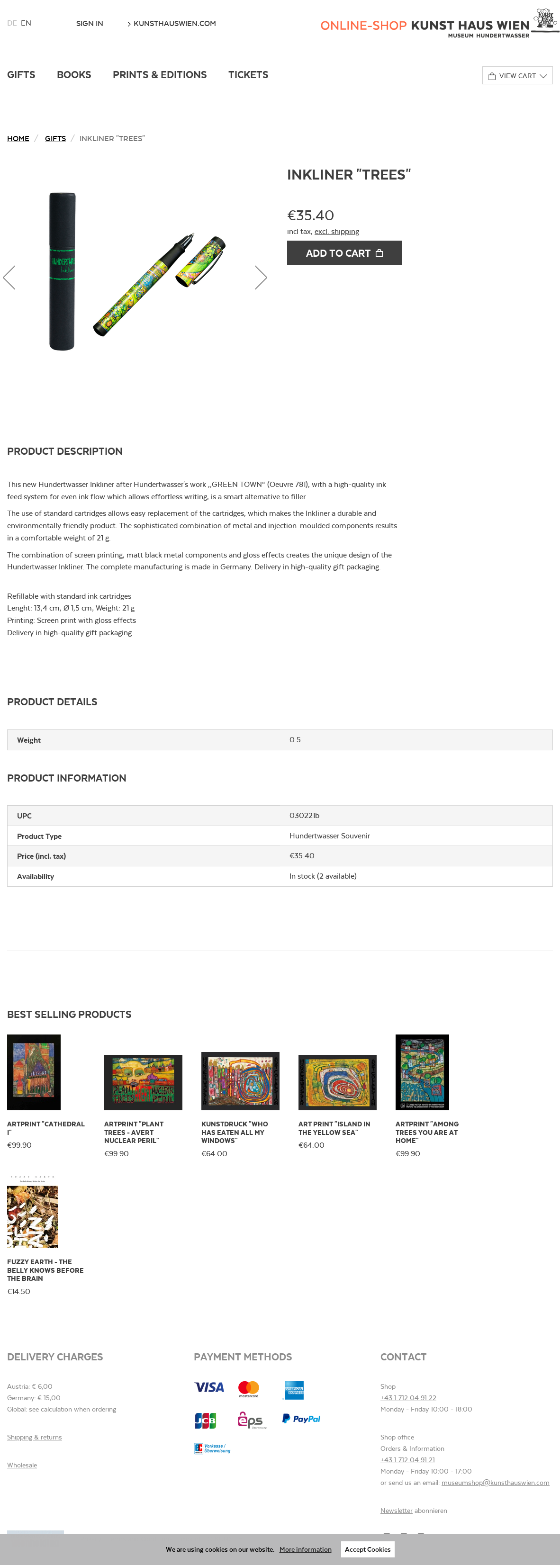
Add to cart (344, 253)
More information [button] (306, 1549)
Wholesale (22, 1465)
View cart (512, 76)
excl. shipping (337, 231)
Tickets (248, 74)
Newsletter (396, 1510)
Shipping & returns (34, 1437)
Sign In (89, 23)
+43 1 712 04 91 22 (408, 1398)
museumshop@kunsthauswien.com (496, 1482)
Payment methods (243, 1356)
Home (18, 138)
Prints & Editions (160, 74)
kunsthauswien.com (171, 23)
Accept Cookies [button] (368, 1549)
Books (74, 74)
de (12, 22)
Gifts (21, 74)
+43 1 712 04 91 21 (407, 1460)
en (26, 22)
